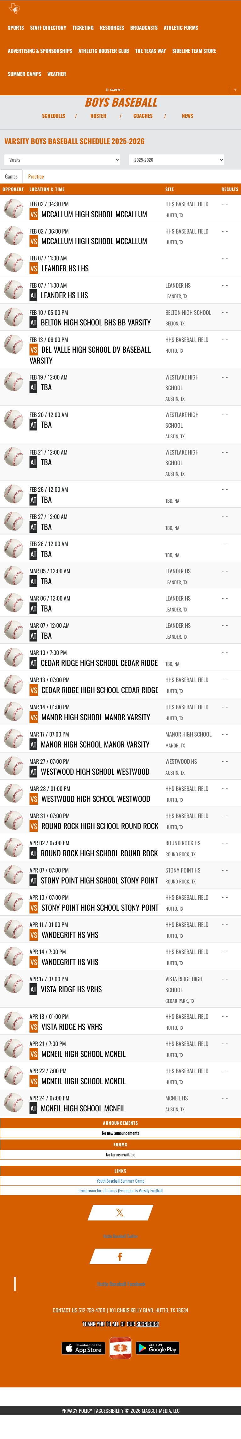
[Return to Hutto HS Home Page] (14, 8)
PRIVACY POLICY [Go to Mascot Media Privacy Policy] (77, 1410)
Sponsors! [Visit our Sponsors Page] (148, 1324)
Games (11, 176)
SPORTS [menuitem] (16, 27)
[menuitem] (48, 27)
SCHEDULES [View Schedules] (53, 116)
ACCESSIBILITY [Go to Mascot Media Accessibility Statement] (110, 1410)
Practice (36, 176)
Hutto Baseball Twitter (120, 1236)
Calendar (114, 89)
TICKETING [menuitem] (83, 27)
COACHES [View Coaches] (143, 116)
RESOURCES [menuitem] (112, 27)
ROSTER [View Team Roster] (98, 116)
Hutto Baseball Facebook (121, 1284)
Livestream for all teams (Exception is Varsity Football (120, 1190)
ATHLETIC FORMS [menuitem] (181, 27)
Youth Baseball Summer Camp (120, 1180)
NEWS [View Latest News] (187, 116)
